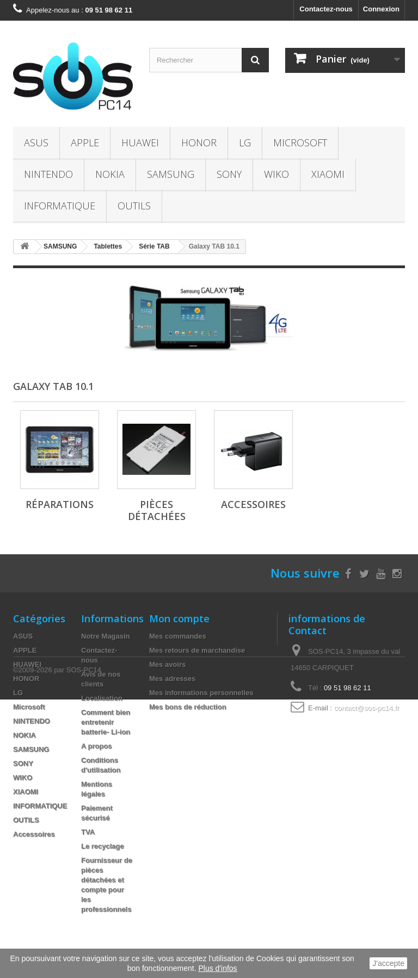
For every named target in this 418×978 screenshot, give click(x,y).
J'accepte (388, 963)
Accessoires (253, 504)
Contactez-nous (326, 9)
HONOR (199, 142)
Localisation (101, 698)
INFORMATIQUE (59, 205)
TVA (88, 832)
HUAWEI (140, 142)
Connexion (381, 9)
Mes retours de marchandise (197, 650)
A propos (96, 746)
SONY (229, 174)
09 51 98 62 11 (347, 688)
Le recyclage (102, 846)
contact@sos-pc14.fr (366, 708)
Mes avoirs (167, 664)
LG (245, 142)
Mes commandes (177, 636)
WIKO (276, 174)
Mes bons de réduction (187, 707)
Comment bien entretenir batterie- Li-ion (105, 722)
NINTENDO (48, 174)
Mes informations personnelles (201, 693)
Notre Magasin (105, 636)
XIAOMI (328, 174)
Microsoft (300, 142)
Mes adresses (172, 678)
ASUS (36, 142)
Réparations (60, 504)
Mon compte (179, 618)
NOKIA (110, 174)
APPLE (85, 142)
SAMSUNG (170, 174)
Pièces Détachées (157, 510)
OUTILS (134, 205)
